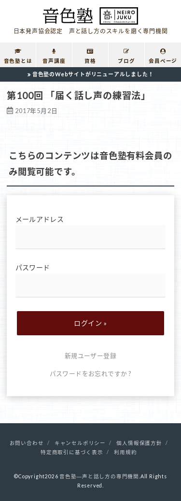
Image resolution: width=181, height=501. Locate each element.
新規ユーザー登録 (90, 355)
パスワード (90, 280)
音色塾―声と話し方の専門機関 (99, 476)
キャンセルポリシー (80, 443)
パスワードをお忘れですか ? (91, 373)
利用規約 (125, 452)
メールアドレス (90, 232)
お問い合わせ (27, 443)
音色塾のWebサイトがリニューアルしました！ (93, 74)
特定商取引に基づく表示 (72, 452)
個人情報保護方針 (139, 443)
